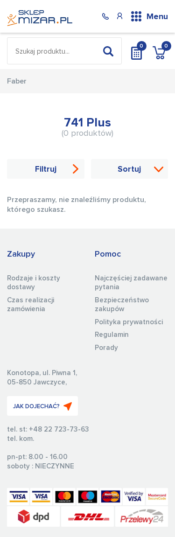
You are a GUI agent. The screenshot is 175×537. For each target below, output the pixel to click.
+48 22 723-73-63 (59, 429)
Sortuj (129, 170)
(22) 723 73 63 (105, 16)
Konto (119, 16)
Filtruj (45, 170)
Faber (17, 81)
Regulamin (112, 334)
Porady (106, 347)
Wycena (136, 51)
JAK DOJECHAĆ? (42, 406)
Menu (157, 17)
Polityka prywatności (129, 322)
